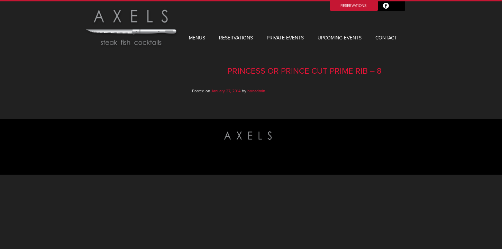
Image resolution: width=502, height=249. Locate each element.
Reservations (353, 5)
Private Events (285, 38)
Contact (386, 38)
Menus (197, 38)
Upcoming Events (340, 38)
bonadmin (256, 91)
